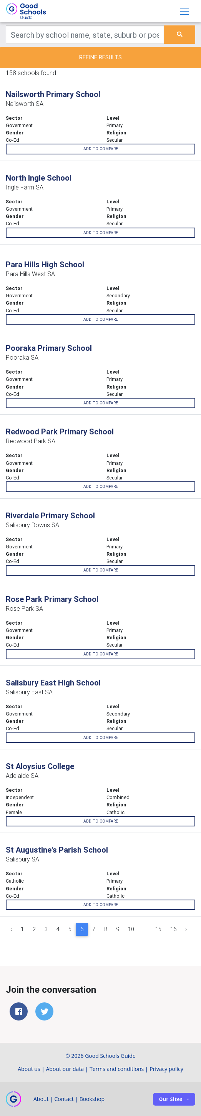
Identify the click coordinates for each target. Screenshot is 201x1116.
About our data (65, 1068)
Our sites (171, 1099)
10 (131, 929)
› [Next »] (186, 929)
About (40, 1099)
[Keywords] (85, 34)
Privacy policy (166, 1068)
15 (158, 929)
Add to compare (100, 148)
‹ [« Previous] (11, 929)
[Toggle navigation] (184, 11)
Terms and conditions (117, 1068)
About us (29, 1068)
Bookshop (92, 1099)
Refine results (100, 57)
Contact (63, 1099)
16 (173, 929)
